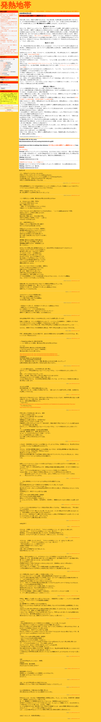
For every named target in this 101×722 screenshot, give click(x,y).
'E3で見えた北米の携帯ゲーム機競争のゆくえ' (62, 145)
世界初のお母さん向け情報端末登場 (8, 21)
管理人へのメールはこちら (6, 105)
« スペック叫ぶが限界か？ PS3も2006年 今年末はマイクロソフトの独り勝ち (43, 11)
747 (70, 712)
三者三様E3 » (75, 11)
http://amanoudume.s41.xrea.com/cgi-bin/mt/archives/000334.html (38, 354)
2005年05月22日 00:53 (75, 365)
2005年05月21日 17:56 (75, 338)
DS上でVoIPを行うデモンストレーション (39, 63)
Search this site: (4, 84)
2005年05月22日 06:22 (75, 383)
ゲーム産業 (3, 67)
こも (70, 478)
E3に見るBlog (23, 149)
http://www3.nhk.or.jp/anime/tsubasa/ (30, 407)
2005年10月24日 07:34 (75, 394)
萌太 (70, 410)
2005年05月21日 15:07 (75, 183)
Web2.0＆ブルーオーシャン (6, 59)
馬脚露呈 (69, 668)
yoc (70, 694)
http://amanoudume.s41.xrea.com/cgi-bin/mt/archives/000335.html (38, 355)
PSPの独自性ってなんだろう (65, 595)
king (70, 687)
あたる (69, 441)
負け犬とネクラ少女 (5, 48)
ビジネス (2, 68)
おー (70, 394)
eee (70, 553)
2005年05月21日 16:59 (75, 330)
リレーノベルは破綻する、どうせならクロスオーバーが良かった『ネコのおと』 (8, 25)
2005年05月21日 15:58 (75, 280)
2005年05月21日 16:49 (75, 315)
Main (68, 11)
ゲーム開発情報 (4, 63)
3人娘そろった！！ (4, 34)
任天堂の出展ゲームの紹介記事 (43, 99)
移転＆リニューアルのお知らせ (7, 13)
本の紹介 (2, 74)
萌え (1, 73)
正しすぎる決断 (4, 38)
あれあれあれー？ (67, 504)
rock (70, 618)
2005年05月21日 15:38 (75, 195)
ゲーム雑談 (3, 65)
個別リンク (40, 136)
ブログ (2, 70)
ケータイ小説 (3, 62)
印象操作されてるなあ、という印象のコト (31, 162)
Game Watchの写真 (33, 54)
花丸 (70, 520)
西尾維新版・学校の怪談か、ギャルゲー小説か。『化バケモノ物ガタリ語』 (8, 42)
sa (70, 679)
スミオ (69, 537)
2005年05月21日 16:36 (75, 302)
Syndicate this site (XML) (9, 107)
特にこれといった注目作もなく (43, 35)
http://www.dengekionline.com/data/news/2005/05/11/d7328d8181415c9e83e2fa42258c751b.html (47, 404)
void (70, 460)
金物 (70, 383)
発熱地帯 (15, 5)
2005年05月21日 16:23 (75, 291)
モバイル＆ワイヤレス (5, 71)
